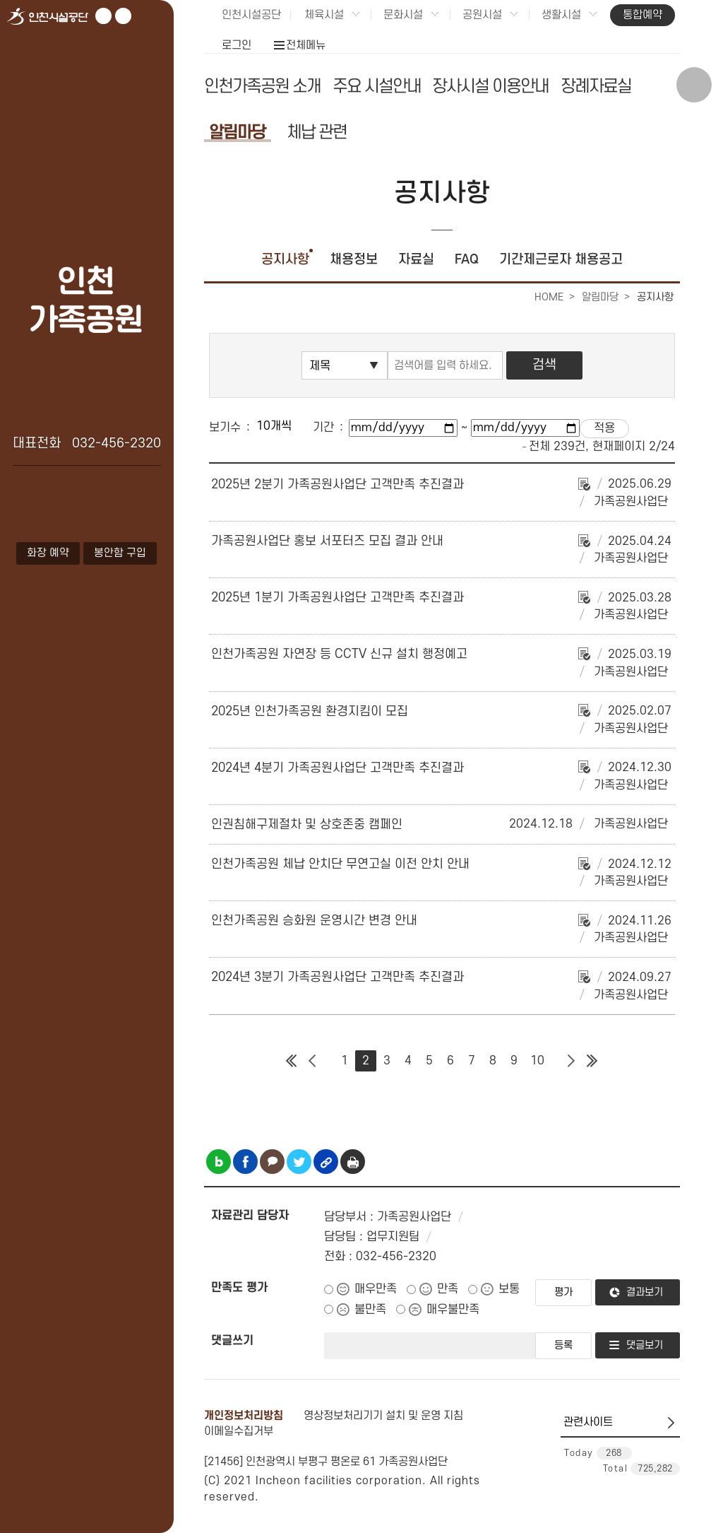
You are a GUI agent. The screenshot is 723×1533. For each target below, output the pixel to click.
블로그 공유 (218, 1161)
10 (537, 1061)
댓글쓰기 (232, 1340)
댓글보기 (644, 1345)
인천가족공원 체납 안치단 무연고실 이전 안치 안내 (340, 864)
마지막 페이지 (592, 1060)
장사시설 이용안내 (490, 86)
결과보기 (644, 1292)
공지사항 (285, 259)
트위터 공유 (299, 1161)
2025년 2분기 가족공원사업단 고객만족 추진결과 (337, 484)
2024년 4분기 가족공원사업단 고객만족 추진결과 (337, 768)
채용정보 (354, 259)
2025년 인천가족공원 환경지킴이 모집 (309, 711)
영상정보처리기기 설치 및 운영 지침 (383, 1415)
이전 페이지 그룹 (312, 1060)
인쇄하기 (352, 1161)
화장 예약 (48, 553)
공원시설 (482, 14)
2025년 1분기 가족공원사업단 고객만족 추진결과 (337, 597)
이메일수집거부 (238, 1431)
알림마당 (237, 132)
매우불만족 (452, 1309)
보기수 (225, 427)
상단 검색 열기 (694, 84)
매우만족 (375, 1289)
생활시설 (561, 14)
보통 (509, 1289)
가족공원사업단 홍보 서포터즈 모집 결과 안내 (327, 541)
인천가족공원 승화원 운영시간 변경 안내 (314, 920)
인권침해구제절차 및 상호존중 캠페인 (306, 824)
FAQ (467, 259)
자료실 (416, 259)
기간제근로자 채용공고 (561, 259)
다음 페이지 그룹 (571, 1060)
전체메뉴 (305, 45)
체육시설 (324, 14)
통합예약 (642, 14)
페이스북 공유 (245, 1161)
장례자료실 (596, 86)
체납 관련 (317, 132)
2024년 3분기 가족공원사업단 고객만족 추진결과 (337, 977)
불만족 (370, 1309)
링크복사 (325, 1161)
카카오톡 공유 (272, 1161)
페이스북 (123, 16)
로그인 (236, 45)
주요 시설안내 (377, 86)
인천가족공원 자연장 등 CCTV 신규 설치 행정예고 (339, 654)
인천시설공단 (251, 14)
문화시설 (403, 14)
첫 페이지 (291, 1060)
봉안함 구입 (120, 553)
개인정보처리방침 (243, 1415)
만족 (447, 1289)
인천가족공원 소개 (262, 86)
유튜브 (103, 16)
